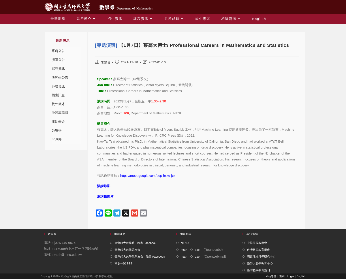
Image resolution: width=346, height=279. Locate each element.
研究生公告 (60, 77)
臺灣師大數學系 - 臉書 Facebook (135, 243)
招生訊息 (58, 95)
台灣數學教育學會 (258, 249)
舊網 (281, 276)
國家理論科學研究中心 (261, 256)
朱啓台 (106, 62)
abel (197, 249)
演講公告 (58, 60)
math (184, 249)
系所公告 (58, 51)
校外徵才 (58, 104)
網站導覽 (271, 276)
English (301, 276)
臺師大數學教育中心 (260, 263)
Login (290, 276)
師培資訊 (58, 86)
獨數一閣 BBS (124, 263)
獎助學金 (58, 121)
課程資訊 (58, 68)
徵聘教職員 (60, 113)
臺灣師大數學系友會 (127, 249)
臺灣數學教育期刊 (258, 270)
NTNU (185, 243)
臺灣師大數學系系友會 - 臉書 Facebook (140, 256)
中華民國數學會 (257, 243)
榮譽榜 (57, 130)
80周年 (57, 139)
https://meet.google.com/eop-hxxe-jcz (147, 175)
